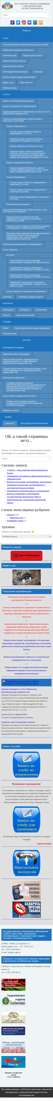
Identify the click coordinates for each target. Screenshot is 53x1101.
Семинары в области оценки (30, 297)
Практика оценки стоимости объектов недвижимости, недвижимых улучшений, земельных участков (24, 219)
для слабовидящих (26, 555)
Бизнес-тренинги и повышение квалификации (26, 291)
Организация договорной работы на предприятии (28, 491)
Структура (38, 72)
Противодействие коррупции (15, 72)
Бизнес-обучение (10, 250)
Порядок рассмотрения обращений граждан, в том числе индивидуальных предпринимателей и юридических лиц (24, 370)
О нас (6, 38)
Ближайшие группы (15, 521)
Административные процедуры (16, 354)
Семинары (7, 297)
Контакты (8, 303)
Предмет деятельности (32, 55)
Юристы (6, 315)
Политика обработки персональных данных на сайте (25, 45)
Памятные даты (16, 518)
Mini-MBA (10, 255)
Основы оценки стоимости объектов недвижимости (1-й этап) (25, 133)
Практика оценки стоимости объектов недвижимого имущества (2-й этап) (26, 140)
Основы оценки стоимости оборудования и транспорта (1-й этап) (28, 183)
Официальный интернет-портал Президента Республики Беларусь (21, 682)
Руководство (8, 310)
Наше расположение (25, 315)
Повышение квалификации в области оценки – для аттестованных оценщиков (24, 211)
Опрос (5, 328)
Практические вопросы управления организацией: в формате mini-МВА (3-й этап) (29, 276)
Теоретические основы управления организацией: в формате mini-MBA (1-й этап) (29, 261)
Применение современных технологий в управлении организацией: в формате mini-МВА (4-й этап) (28, 284)
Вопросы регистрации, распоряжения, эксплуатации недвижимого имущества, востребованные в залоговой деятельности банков (29, 485)
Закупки (26, 340)
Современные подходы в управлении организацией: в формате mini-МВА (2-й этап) (29, 269)
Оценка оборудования (16, 177)
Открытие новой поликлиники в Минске (18, 722)
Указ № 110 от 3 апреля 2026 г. (14, 714)
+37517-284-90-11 (13, 949)
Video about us (26, 82)
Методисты (25, 310)
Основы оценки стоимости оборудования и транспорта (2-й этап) (28, 191)
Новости (10, 515)
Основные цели (9, 55)
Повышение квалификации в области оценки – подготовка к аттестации (23, 120)
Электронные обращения (14, 378)
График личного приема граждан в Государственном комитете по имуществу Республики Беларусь (24, 403)
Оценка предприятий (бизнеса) (20, 162)
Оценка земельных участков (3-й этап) (26, 146)
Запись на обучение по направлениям (19, 106)
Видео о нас (8, 82)
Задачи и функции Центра (14, 61)
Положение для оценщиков (18, 204)
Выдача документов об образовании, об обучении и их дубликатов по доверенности (26, 113)
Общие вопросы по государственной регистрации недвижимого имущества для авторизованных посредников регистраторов (26, 670)
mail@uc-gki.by (14, 952)
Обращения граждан (13, 348)
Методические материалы (34, 423)
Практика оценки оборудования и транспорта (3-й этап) (29, 198)
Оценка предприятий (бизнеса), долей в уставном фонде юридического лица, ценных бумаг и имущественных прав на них (29, 170)
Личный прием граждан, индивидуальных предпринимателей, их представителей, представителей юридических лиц (20, 361)
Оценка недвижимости (16, 126)
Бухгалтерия (41, 310)
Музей (8, 417)
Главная (26, 31)
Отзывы (7, 322)
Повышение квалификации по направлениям (22, 244)
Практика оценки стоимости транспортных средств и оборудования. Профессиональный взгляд (28, 227)
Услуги (6, 94)
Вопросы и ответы (10, 410)
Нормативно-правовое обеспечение (18, 50)
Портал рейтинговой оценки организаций (32, 328)
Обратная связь (10, 88)
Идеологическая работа (13, 66)
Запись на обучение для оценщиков (18, 101)
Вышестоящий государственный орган (19, 77)
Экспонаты (9, 423)
